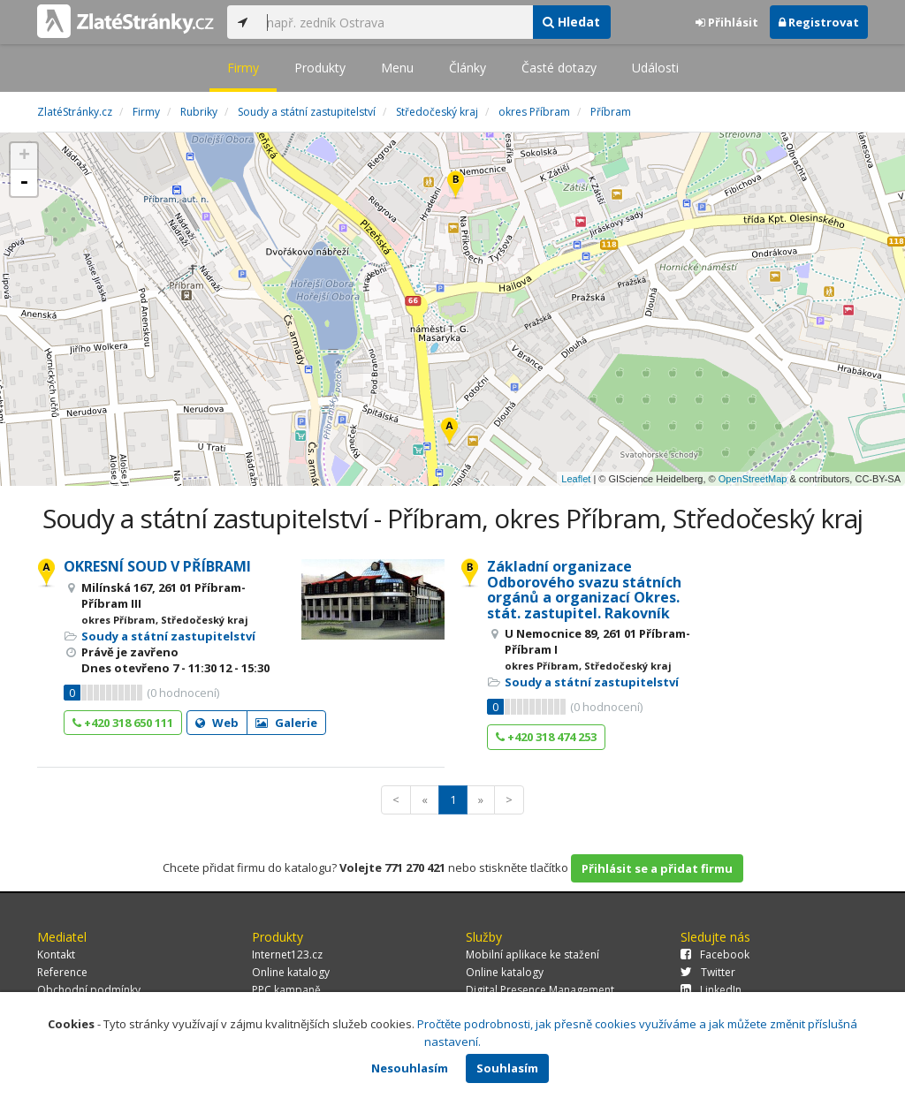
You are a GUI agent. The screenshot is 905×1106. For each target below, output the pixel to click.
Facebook (715, 954)
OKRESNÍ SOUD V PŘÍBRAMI (157, 566)
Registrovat (819, 22)
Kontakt (56, 954)
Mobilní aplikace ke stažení (532, 954)
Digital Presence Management (540, 989)
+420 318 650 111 (122, 723)
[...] (395, 22)
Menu (397, 67)
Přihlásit (727, 22)
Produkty (320, 67)
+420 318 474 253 (546, 737)
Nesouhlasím (409, 1068)
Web (217, 723)
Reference (62, 972)
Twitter (708, 972)
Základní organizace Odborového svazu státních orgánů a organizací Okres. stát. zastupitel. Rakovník (584, 590)
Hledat (571, 21)
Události (655, 67)
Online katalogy (291, 972)
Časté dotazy (559, 67)
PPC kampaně (286, 989)
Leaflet (575, 478)
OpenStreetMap (753, 478)
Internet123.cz (287, 954)
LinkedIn (711, 989)
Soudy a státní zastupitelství (168, 636)
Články (467, 67)
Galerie (286, 723)
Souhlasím (507, 1068)
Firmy (243, 67)
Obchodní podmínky (89, 989)
